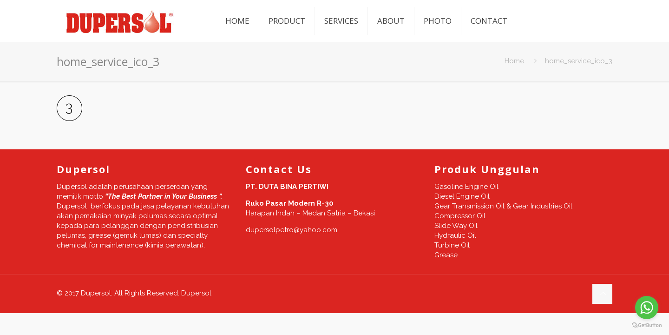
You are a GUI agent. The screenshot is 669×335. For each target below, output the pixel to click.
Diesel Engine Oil (462, 196)
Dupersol (196, 293)
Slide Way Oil (456, 225)
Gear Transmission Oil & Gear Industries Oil (503, 206)
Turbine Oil (452, 245)
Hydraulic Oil (455, 235)
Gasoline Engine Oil (466, 186)
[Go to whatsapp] (646, 307)
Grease (446, 255)
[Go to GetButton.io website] (647, 325)
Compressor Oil (459, 216)
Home (514, 61)
